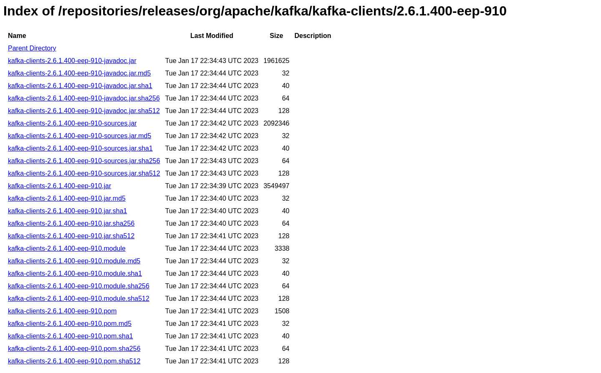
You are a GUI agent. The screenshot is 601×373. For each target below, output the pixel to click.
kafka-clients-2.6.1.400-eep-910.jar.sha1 (67, 210)
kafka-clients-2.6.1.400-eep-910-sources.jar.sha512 (84, 173)
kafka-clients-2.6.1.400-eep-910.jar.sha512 (71, 235)
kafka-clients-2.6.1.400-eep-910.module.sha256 (78, 286)
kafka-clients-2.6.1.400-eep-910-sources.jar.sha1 (80, 148)
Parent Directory (32, 48)
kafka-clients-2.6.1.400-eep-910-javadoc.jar (72, 60)
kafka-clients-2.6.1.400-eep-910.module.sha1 (75, 273)
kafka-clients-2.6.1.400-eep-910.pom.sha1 (70, 336)
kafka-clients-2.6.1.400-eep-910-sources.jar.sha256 (84, 160)
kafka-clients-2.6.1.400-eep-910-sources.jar (72, 123)
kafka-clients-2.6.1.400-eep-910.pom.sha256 (74, 348)
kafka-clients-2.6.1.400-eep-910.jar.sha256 (71, 223)
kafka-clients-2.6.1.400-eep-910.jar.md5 (67, 198)
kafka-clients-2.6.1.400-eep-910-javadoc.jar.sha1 (80, 85)
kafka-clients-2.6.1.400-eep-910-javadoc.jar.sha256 (84, 98)
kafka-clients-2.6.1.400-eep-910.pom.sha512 (74, 361)
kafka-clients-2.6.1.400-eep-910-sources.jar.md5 (79, 135)
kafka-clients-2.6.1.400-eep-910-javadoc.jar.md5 (79, 73)
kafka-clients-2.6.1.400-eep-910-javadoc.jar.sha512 (84, 110)
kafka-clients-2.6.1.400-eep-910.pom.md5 (69, 323)
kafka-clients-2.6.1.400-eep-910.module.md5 (74, 261)
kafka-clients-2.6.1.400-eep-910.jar (59, 185)
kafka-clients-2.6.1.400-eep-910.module (67, 248)
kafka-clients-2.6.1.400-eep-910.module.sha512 (78, 298)
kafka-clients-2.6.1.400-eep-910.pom (62, 311)
